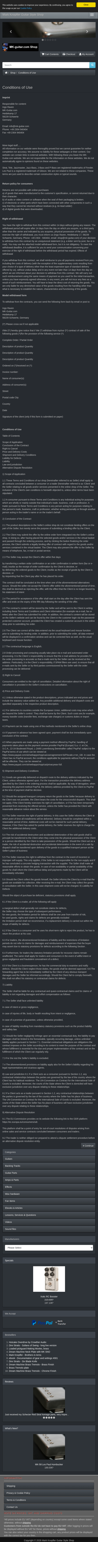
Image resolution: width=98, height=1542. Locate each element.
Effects (8, 1187)
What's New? (11, 1428)
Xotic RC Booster (49, 1296)
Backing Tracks (12, 1166)
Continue (88, 1145)
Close (86, 4)
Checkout (69, 54)
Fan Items (10, 1201)
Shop (13, 72)
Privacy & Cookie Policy (18, 1493)
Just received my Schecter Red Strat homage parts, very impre (36, 1414)
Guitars (8, 1159)
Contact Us (12, 1507)
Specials (9, 1260)
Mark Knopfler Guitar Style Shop (23, 14)
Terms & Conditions (16, 1500)
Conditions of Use (27, 72)
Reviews (9, 1381)
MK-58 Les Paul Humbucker (49, 1464)
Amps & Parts (12, 1180)
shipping (26, 1522)
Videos (8, 1222)
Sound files (10, 1229)
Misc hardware (12, 1194)
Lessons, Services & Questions (20, 1215)
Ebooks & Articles (13, 1208)
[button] (9, 30)
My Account (86, 54)
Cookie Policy (26, 8)
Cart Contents (50, 54)
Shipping (11, 1486)
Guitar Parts (11, 1173)
